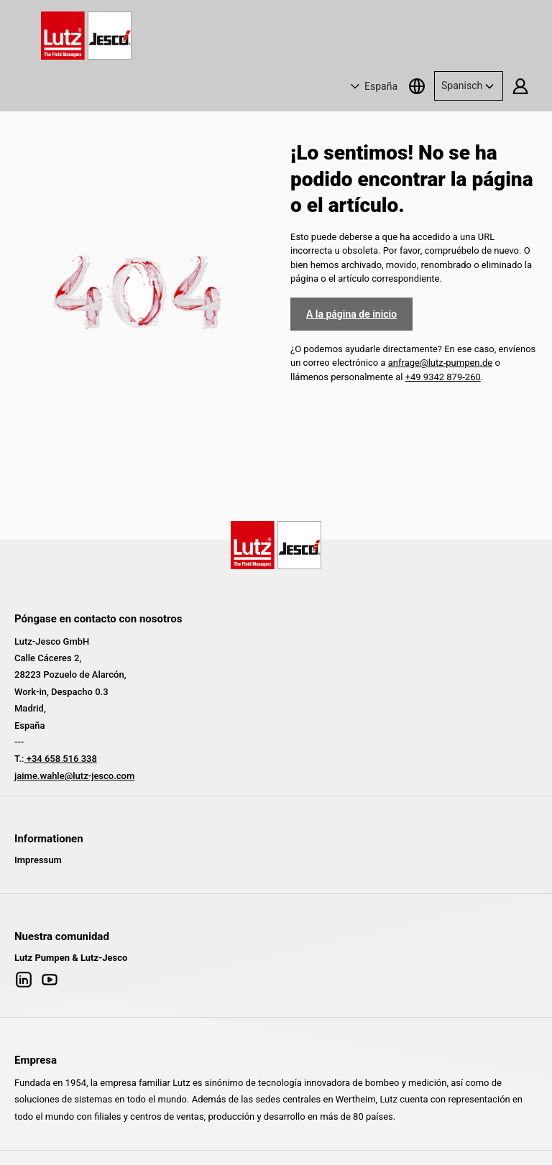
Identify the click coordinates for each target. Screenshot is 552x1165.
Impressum (38, 860)
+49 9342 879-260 (443, 377)
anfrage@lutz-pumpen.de (440, 362)
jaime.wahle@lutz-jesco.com (74, 775)
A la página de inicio (351, 314)
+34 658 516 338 (60, 758)
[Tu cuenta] (520, 85)
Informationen (48, 838)
